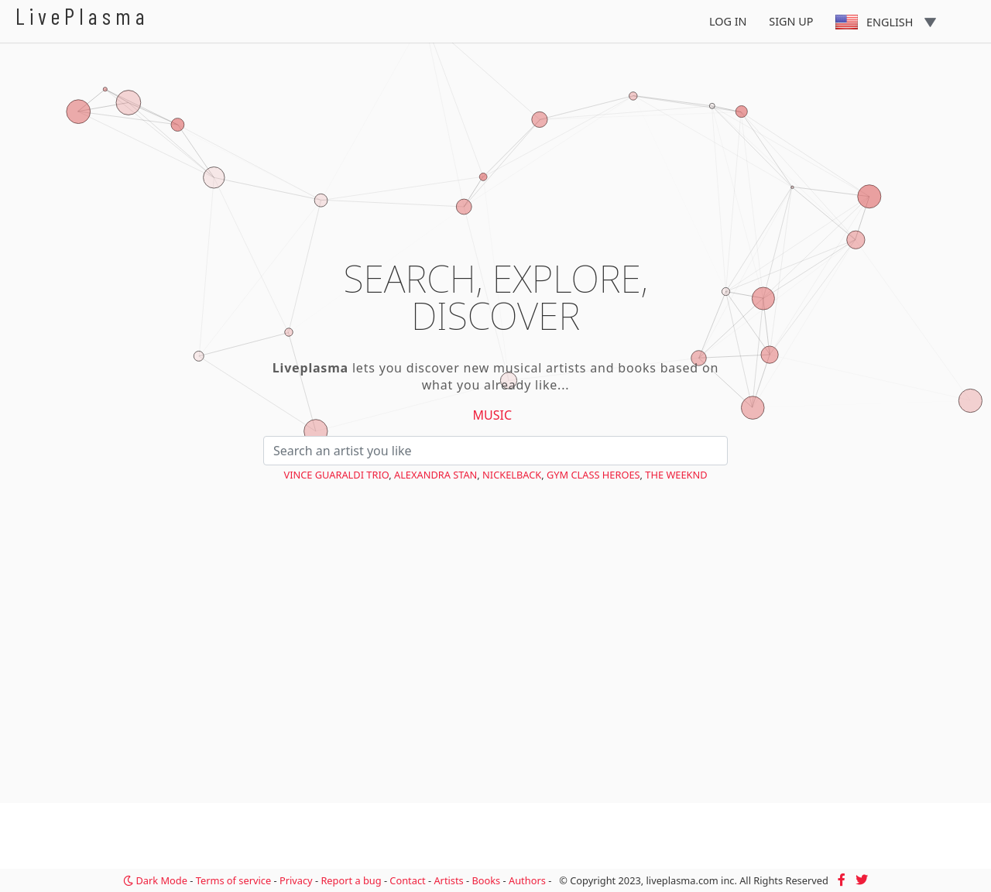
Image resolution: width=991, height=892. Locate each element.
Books (485, 880)
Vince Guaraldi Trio (336, 475)
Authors (527, 880)
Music (493, 415)
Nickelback (511, 475)
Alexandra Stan (435, 475)
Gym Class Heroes (593, 475)
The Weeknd (676, 475)
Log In (728, 21)
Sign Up (791, 21)
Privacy (296, 880)
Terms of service (233, 880)
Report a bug (351, 880)
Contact (407, 880)
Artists (448, 880)
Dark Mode (155, 880)
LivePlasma (82, 15)
